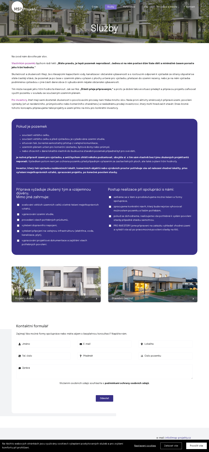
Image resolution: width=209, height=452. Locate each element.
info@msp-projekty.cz (178, 438)
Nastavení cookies (145, 446)
